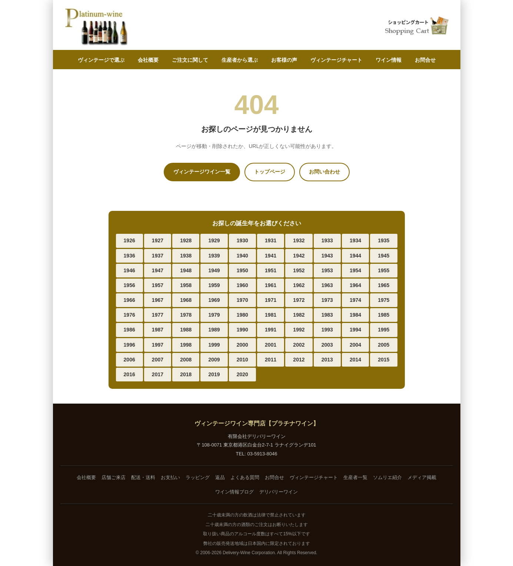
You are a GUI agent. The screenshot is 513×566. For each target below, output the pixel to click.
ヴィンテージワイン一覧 (201, 172)
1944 (355, 256)
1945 (383, 256)
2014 (355, 360)
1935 (383, 240)
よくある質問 (244, 477)
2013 (327, 360)
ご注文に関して (190, 60)
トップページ (269, 172)
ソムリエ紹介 (387, 477)
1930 (242, 240)
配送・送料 (143, 477)
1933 (327, 240)
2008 (185, 360)
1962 (298, 285)
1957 (157, 285)
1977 (157, 315)
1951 (270, 270)
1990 (242, 330)
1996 (129, 345)
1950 (242, 270)
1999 (214, 345)
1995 (383, 330)
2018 (185, 374)
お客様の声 (284, 60)
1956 (129, 285)
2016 (129, 374)
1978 (185, 315)
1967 (157, 300)
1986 (129, 330)
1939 (214, 256)
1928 (185, 240)
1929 (214, 240)
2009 (214, 360)
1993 (327, 330)
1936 (129, 256)
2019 (214, 374)
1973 (327, 300)
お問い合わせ (324, 172)
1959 (214, 285)
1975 (383, 300)
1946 (129, 270)
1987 (157, 330)
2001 (270, 345)
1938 (185, 256)
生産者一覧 (355, 477)
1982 (298, 315)
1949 (214, 270)
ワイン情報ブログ (234, 492)
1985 (383, 315)
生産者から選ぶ (239, 60)
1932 (298, 240)
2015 (383, 360)
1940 (242, 256)
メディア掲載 (421, 477)
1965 (383, 285)
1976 (129, 315)
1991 (270, 330)
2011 (270, 360)
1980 (242, 315)
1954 (355, 270)
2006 (129, 360)
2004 (355, 345)
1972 (298, 300)
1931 (270, 240)
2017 (157, 374)
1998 (185, 345)
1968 (185, 300)
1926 (129, 240)
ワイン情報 (389, 60)
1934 (355, 240)
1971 (270, 300)
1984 (355, 315)
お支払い (170, 477)
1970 (242, 300)
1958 (185, 285)
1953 (327, 270)
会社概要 (148, 60)
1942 (298, 256)
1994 (355, 330)
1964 (355, 285)
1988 (185, 330)
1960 (242, 285)
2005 (383, 345)
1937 (157, 256)
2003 (327, 345)
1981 (270, 315)
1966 (129, 300)
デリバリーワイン (278, 492)
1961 (270, 285)
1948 (185, 270)
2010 (242, 360)
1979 (214, 315)
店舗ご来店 (113, 477)
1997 (157, 345)
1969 (214, 300)
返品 (220, 477)
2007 (157, 360)
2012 (298, 360)
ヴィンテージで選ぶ (101, 60)
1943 (327, 256)
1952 (298, 270)
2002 (298, 345)
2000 (242, 345)
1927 (157, 240)
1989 (214, 330)
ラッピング (198, 477)
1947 (157, 270)
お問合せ (425, 60)
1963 (327, 285)
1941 (270, 256)
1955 (383, 270)
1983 (327, 315)
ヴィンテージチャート (336, 60)
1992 (298, 330)
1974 (355, 300)
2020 (242, 374)
